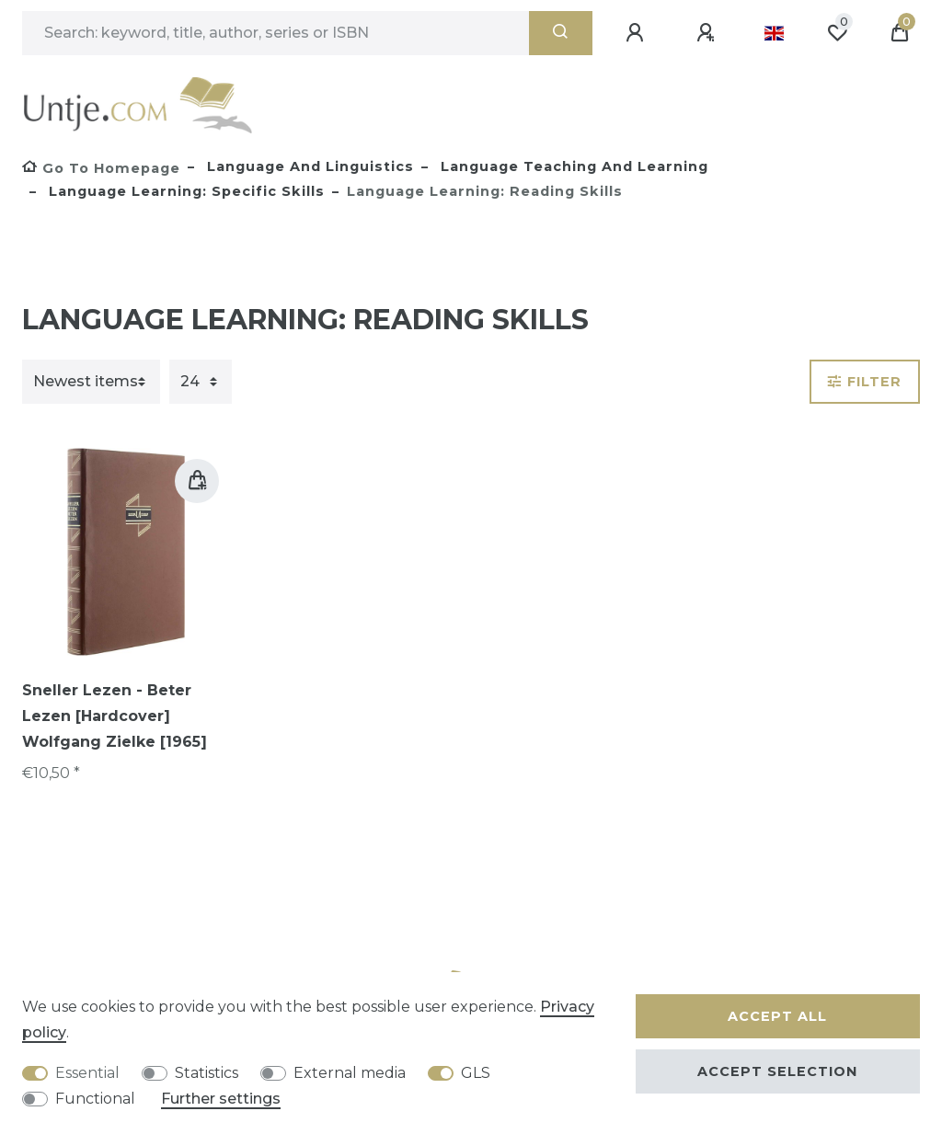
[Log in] (637, 33)
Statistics (206, 1073)
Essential (87, 1073)
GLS (475, 1073)
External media (349, 1073)
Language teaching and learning (572, 166)
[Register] (708, 33)
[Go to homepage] (101, 168)
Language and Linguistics (308, 166)
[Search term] (275, 33)
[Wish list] (837, 33)
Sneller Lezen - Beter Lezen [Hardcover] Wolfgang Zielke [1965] (114, 716)
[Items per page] (200, 382)
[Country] (774, 33)
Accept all (777, 1016)
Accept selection (777, 1071)
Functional (95, 1098)
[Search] (560, 33)
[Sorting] (91, 382)
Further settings (221, 1098)
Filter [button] (865, 381)
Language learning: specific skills (184, 191)
